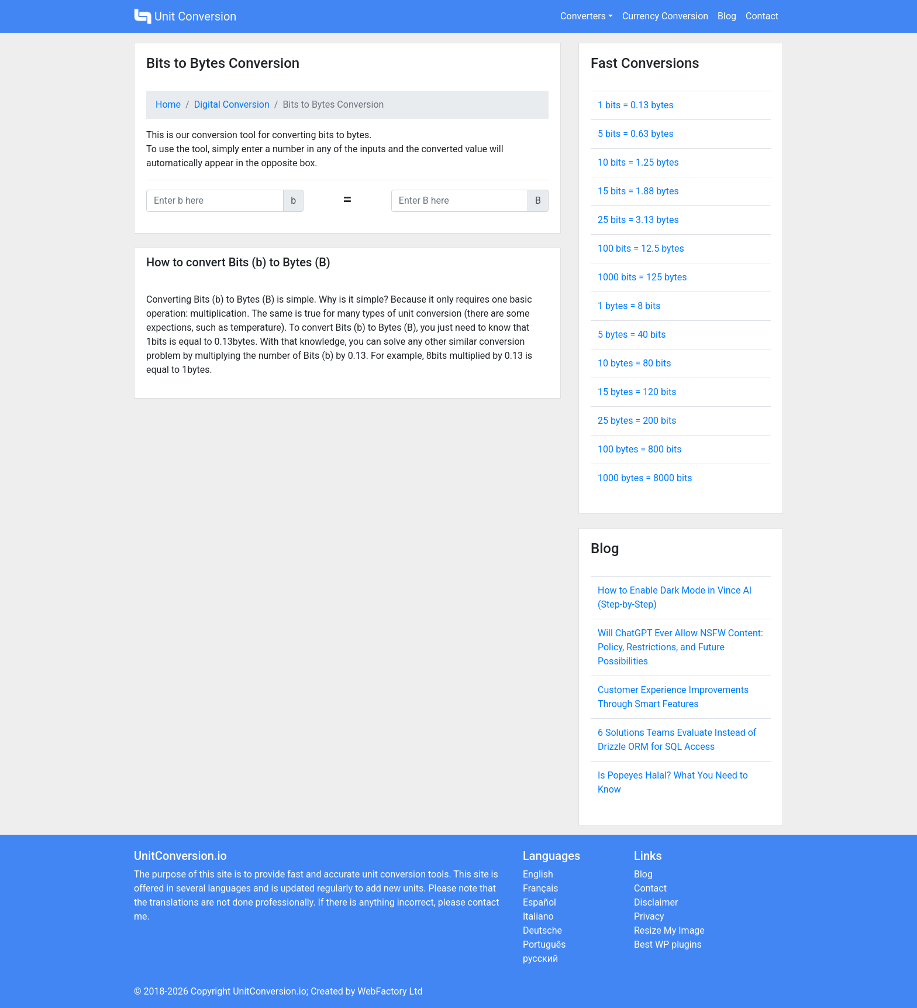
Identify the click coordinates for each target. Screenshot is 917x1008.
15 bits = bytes (638, 191)
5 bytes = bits (632, 334)
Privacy (649, 916)
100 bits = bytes (641, 248)
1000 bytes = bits (645, 478)
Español (539, 902)
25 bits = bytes (638, 219)
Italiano (538, 916)
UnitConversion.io (269, 991)
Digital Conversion (232, 104)
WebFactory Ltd (389, 991)
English (538, 874)
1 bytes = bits (629, 305)
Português (544, 944)
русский (540, 958)
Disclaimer (656, 902)
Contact (762, 16)
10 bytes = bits (634, 363)
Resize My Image (669, 930)
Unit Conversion (185, 16)
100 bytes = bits (639, 449)
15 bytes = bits (637, 391)
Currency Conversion (665, 16)
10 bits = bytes (638, 162)
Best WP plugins (668, 944)
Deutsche (542, 930)
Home (168, 104)
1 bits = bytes (636, 105)
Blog (727, 16)
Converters (583, 16)
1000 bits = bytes (642, 277)
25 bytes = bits (637, 420)
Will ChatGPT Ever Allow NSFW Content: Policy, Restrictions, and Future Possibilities (680, 647)
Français (541, 888)
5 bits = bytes (636, 133)
